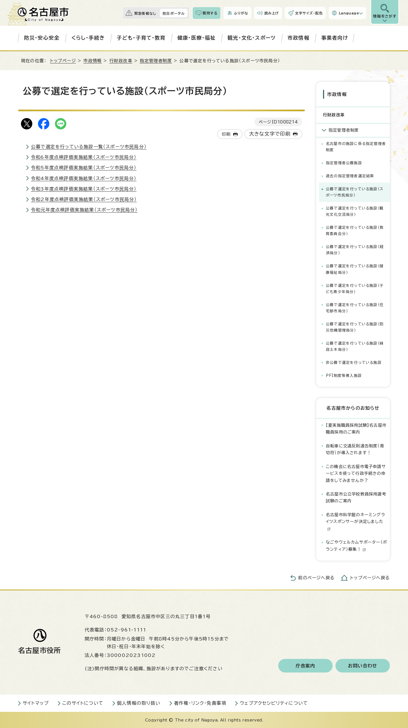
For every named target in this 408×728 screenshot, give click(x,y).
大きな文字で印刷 (270, 133)
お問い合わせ (362, 665)
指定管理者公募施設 (344, 163)
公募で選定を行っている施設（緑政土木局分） (355, 346)
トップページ (63, 61)
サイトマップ (36, 703)
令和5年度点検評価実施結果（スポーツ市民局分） (84, 167)
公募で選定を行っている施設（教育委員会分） (355, 230)
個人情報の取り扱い (138, 703)
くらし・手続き (88, 37)
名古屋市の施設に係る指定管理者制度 (356, 146)
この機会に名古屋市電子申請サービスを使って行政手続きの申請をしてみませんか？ (356, 473)
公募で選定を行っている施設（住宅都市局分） (355, 308)
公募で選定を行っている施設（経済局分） (355, 250)
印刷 (226, 134)
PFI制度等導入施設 (344, 375)
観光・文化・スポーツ (252, 37)
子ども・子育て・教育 (141, 37)
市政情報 (298, 37)
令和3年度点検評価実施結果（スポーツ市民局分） (84, 189)
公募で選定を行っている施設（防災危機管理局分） (355, 327)
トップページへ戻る (370, 577)
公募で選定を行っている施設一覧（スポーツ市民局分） (88, 146)
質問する (210, 13)
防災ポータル (174, 13)
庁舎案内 (305, 665)
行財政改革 (120, 61)
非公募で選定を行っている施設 (354, 362)
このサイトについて (82, 703)
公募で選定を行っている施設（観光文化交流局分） (355, 211)
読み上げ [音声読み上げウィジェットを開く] (271, 13)
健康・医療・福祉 (196, 37)
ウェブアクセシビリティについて (274, 703)
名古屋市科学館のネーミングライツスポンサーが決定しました (355, 521)
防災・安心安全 (42, 37)
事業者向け (334, 37)
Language (349, 13)
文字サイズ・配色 (309, 13)
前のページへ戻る (316, 577)
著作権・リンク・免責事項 (200, 703)
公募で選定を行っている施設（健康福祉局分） (355, 269)
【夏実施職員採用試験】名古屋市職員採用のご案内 (356, 428)
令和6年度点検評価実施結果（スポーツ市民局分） (84, 157)
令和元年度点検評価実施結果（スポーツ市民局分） (84, 210)
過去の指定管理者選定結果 (350, 176)
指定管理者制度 (156, 61)
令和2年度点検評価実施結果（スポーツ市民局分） (84, 199)
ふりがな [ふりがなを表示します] (241, 13)
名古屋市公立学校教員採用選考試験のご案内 (356, 497)
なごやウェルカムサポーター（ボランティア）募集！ (356, 545)
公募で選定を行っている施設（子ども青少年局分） (355, 288)
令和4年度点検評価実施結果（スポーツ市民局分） (84, 178)
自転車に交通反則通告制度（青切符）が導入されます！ (355, 448)
